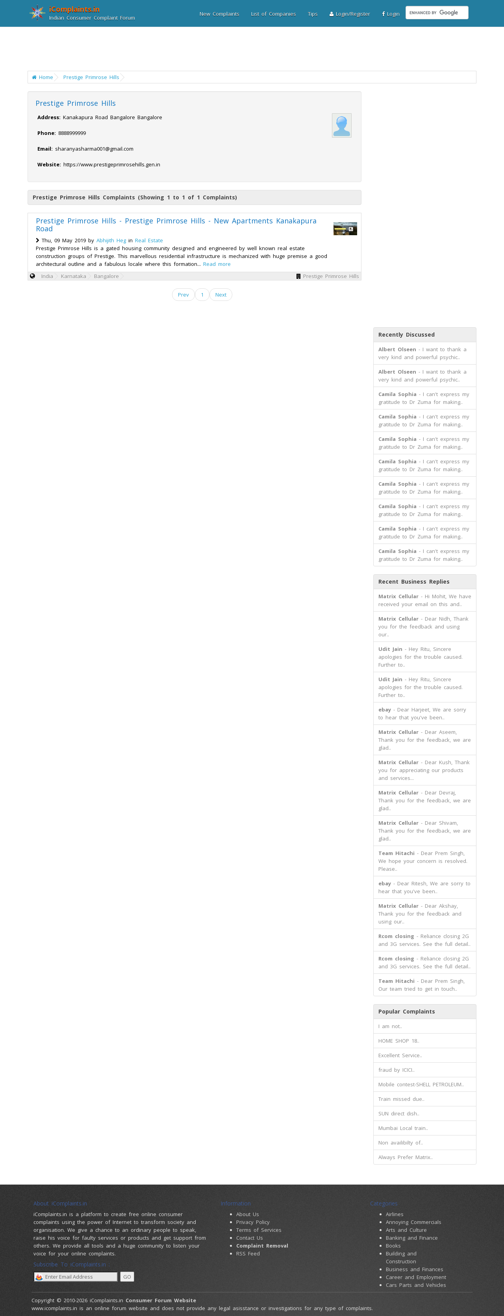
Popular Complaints (406, 1011)
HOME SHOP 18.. (398, 1040)
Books (393, 1245)
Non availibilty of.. (400, 1142)
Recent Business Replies (414, 581)
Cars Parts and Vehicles (416, 1284)
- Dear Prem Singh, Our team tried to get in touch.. (421, 984)
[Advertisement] (247, 49)
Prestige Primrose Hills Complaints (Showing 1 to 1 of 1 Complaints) (135, 197)
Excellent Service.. (400, 1055)
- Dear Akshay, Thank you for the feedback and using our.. (419, 913)
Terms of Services (259, 1229)
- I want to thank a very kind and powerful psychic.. (422, 353)
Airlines (395, 1214)
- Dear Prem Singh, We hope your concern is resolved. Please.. (422, 861)
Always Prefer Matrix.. (405, 1157)
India (47, 276)
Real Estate (149, 240)
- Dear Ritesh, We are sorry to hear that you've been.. (424, 887)
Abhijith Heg (111, 240)
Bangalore (106, 276)
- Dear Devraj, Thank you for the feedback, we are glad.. (424, 800)
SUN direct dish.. (398, 1113)
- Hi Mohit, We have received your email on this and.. (424, 600)
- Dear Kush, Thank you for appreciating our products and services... (424, 770)
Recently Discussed (406, 334)
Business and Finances (414, 1269)
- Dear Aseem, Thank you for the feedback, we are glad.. (424, 739)
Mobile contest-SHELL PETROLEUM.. (421, 1084)
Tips (313, 13)
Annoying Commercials (413, 1222)
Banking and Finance (412, 1237)
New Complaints (219, 13)
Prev (183, 294)
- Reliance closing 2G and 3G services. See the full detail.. (424, 940)
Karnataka (73, 276)
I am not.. (390, 1026)
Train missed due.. (401, 1098)
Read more (217, 263)
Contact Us (249, 1237)
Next (220, 294)
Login (391, 13)
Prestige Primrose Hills (91, 77)
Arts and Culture (406, 1229)
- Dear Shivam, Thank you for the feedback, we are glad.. (424, 830)
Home (42, 77)
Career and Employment (416, 1277)
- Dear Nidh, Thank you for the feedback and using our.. (423, 626)
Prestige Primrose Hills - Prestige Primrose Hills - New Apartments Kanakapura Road (176, 224)
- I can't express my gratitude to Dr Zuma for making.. (423, 398)
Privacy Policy (253, 1222)
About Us (247, 1214)
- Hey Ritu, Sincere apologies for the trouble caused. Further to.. (420, 656)
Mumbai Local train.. (403, 1128)
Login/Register (350, 13)
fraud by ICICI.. (396, 1069)
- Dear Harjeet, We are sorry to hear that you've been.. (422, 713)
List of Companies (273, 13)
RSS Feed (248, 1253)
